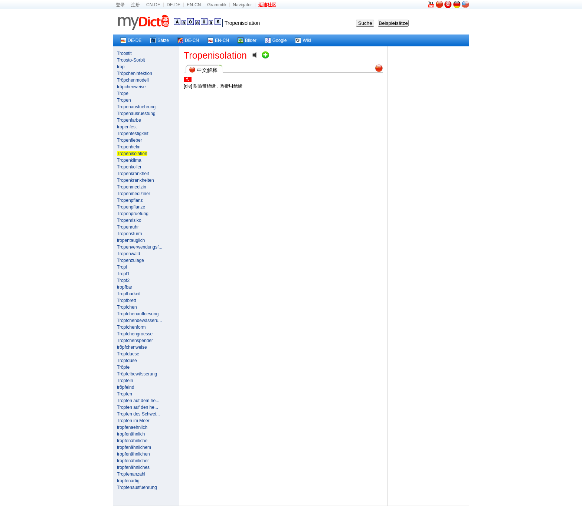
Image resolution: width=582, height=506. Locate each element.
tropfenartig (128, 480)
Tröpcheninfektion (134, 73)
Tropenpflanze (131, 207)
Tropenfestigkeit (132, 133)
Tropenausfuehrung (136, 106)
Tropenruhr (128, 227)
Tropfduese (128, 353)
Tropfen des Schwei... (138, 414)
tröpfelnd (125, 387)
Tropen (124, 100)
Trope (122, 93)
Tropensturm (129, 233)
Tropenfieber (129, 140)
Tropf (122, 267)
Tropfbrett (126, 300)
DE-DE (173, 4)
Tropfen (124, 394)
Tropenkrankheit (133, 173)
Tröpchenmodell (133, 80)
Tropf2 (123, 280)
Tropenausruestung (136, 113)
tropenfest (127, 126)
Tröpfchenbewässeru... (139, 320)
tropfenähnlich (131, 434)
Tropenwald (128, 253)
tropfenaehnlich (132, 427)
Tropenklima (129, 160)
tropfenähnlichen (133, 454)
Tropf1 (123, 273)
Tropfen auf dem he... (138, 400)
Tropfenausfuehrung (137, 487)
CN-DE (153, 4)
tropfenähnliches (133, 467)
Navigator (242, 4)
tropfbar (124, 287)
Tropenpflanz (130, 200)
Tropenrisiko (129, 220)
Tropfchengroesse (135, 333)
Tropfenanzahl (131, 474)
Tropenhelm (129, 147)
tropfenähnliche (132, 440)
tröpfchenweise (132, 347)
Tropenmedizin (131, 187)
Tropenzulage (130, 260)
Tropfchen (127, 307)
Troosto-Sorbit (131, 60)
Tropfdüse (127, 360)
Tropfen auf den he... (137, 407)
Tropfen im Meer (133, 420)
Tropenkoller (129, 167)
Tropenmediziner (133, 193)
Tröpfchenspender (135, 340)
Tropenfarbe (129, 120)
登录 (120, 4)
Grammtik (216, 4)
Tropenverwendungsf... (139, 247)
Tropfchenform (131, 327)
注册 (135, 4)
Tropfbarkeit (129, 293)
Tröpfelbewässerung (137, 374)
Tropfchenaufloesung (137, 313)
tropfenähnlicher (133, 460)
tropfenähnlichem (134, 447)
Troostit (124, 53)
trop (121, 66)
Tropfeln (125, 380)
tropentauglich (131, 240)
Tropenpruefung (132, 213)
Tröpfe (123, 367)
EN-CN (194, 4)
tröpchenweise (131, 86)
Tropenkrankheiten (135, 180)
